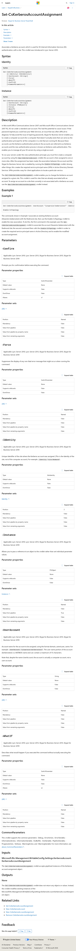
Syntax (6, 29)
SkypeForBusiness (14, 8)
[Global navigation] (2, 3)
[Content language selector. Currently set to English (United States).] (12, 939)
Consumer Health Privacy (10, 948)
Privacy (46, 945)
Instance (6, 594)
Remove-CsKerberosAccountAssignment (21, 915)
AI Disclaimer (6, 945)
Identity (6, 499)
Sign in (72, 3)
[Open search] (66, 3)
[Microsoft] (38, 3)
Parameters (8, 38)
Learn (3, 8)
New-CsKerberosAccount (15, 909)
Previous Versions (19, 945)
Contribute (38, 945)
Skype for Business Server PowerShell (20, 21)
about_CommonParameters (12, 847)
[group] (38, 208)
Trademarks (38, 948)
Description (7, 32)
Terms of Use (27, 948)
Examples (7, 35)
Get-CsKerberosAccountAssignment (19, 906)
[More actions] (72, 8)
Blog (28, 945)
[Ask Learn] (68, 8)
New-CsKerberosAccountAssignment (20, 912)
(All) (4, 309)
